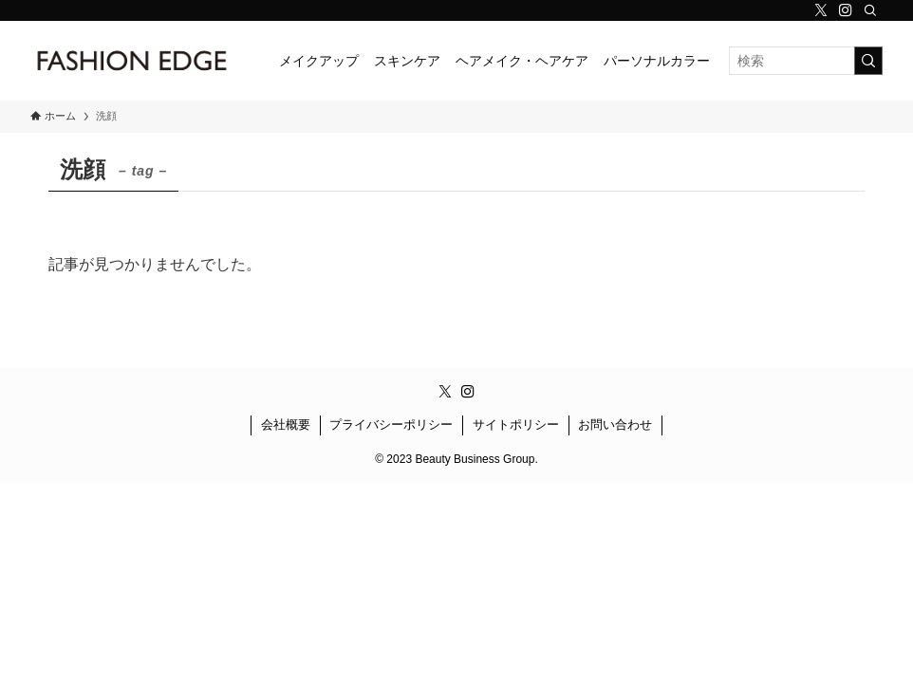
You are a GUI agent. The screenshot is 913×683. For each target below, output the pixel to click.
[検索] (870, 10)
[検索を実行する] (868, 60)
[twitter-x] (821, 10)
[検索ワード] (806, 60)
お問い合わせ (615, 424)
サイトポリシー (516, 424)
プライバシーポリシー (391, 424)
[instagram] (845, 10)
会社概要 (285, 424)
